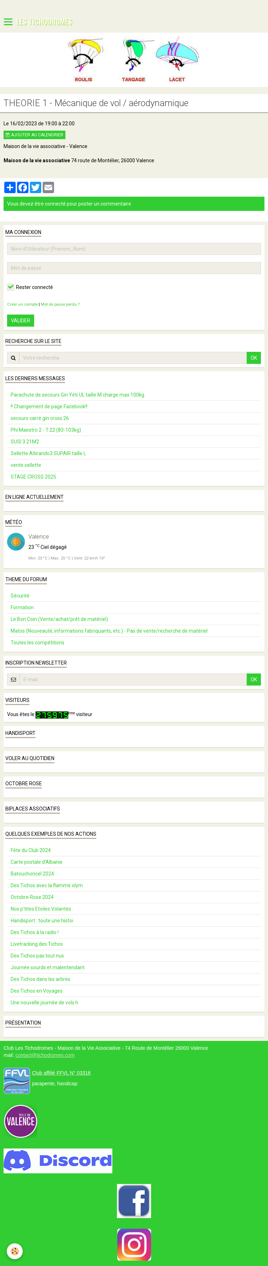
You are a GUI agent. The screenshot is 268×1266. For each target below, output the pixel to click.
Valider (20, 320)
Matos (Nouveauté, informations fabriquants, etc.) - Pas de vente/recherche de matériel (109, 631)
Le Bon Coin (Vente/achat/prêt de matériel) (59, 619)
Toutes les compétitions (37, 642)
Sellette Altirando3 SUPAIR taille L (48, 453)
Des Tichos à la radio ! (35, 932)
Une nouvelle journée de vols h (44, 1002)
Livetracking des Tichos (37, 944)
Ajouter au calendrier (34, 134)
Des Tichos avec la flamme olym (47, 885)
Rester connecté (30, 287)
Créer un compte (22, 304)
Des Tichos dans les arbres (40, 979)
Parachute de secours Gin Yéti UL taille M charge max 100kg (77, 395)
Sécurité (20, 596)
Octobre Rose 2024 (32, 897)
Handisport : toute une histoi (42, 920)
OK (254, 358)
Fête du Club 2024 (31, 850)
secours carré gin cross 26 (40, 418)
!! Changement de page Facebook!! (49, 406)
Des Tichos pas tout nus (37, 956)
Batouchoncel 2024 (32, 874)
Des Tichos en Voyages (37, 991)
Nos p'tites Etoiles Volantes (41, 909)
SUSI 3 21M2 (25, 441)
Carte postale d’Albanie (37, 862)
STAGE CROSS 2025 (33, 477)
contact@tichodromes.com (44, 1055)
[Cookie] (15, 1251)
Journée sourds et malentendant (48, 967)
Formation (22, 607)
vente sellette (26, 465)
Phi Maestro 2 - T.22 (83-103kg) (46, 430)
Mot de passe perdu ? (60, 304)
